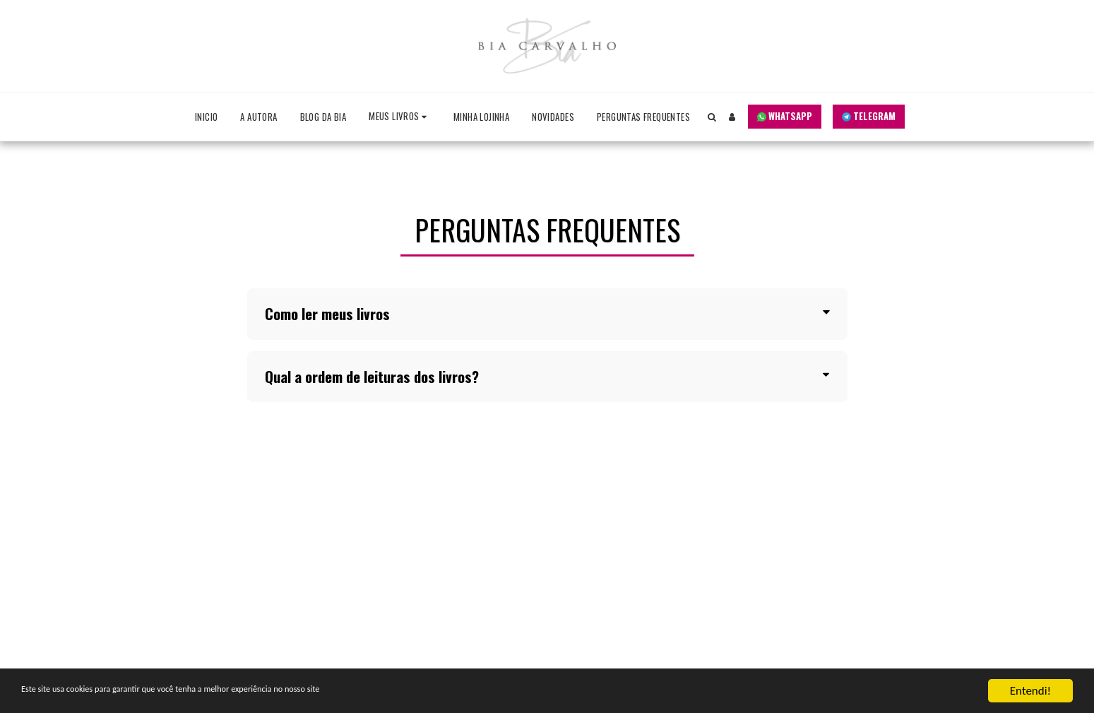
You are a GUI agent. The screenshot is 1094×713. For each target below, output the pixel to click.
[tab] (547, 314)
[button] (399, 116)
